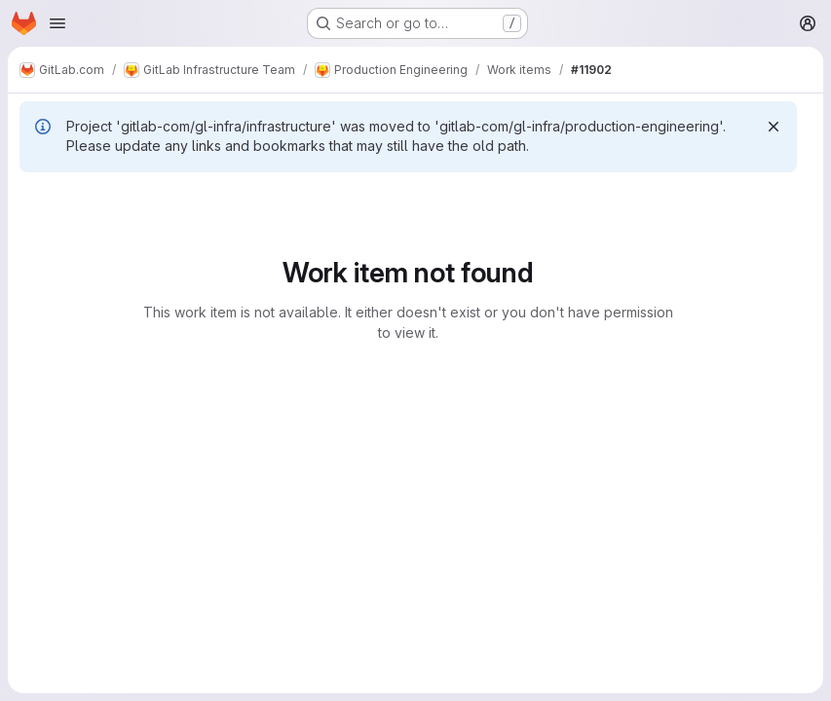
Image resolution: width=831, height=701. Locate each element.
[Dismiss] (773, 126)
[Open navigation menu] (57, 23)
